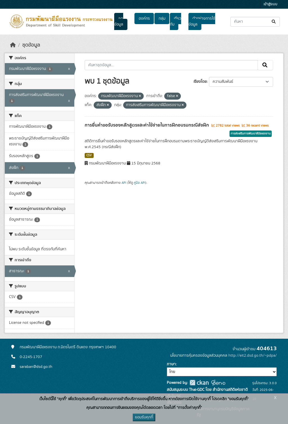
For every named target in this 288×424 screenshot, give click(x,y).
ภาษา (171, 364)
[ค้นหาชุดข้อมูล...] (255, 22)
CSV (89, 155)
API (124, 182)
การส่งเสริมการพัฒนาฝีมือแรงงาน (251, 134)
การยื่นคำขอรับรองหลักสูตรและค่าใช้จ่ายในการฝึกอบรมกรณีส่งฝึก (147, 125)
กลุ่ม (162, 18)
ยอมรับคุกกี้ (144, 417)
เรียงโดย (200, 81)
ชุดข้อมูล (118, 21)
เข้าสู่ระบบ (270, 4)
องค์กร (144, 18)
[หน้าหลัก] (13, 45)
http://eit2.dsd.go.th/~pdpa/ (252, 355)
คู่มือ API (139, 182)
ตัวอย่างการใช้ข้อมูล (201, 21)
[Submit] (274, 22)
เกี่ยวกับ (175, 21)
